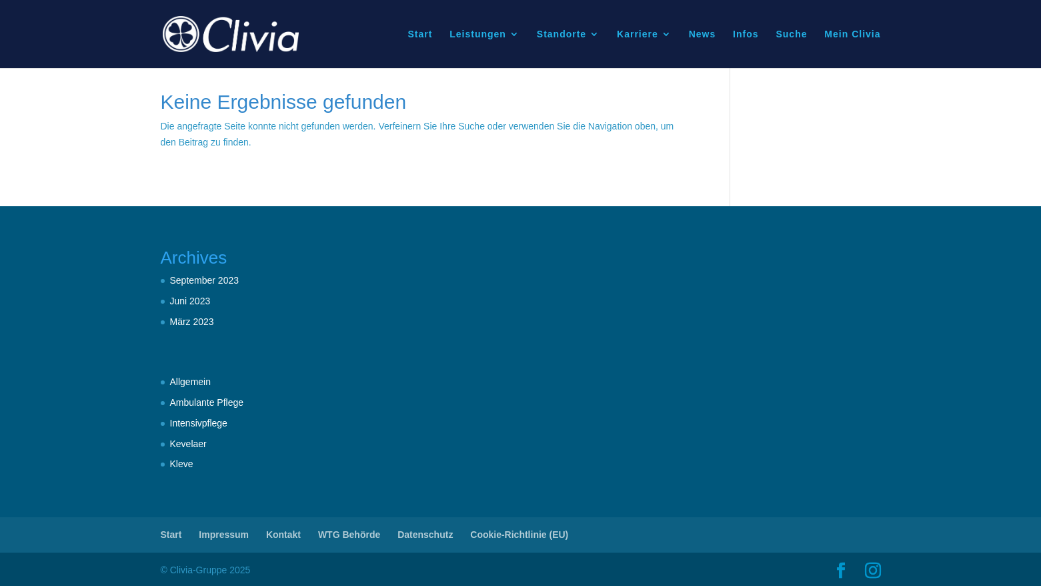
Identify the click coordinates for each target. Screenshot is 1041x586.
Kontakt (283, 534)
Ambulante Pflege (207, 402)
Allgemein (190, 381)
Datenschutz (425, 534)
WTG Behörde (349, 534)
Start (419, 34)
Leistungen (477, 34)
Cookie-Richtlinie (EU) (519, 534)
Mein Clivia (852, 34)
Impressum (224, 534)
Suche (791, 34)
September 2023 (204, 280)
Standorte (561, 34)
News (702, 34)
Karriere (637, 34)
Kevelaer (188, 443)
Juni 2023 (190, 301)
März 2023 (192, 321)
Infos (745, 34)
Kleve (181, 464)
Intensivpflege (198, 423)
